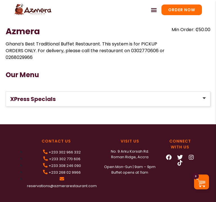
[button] (154, 9)
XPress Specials (33, 99)
